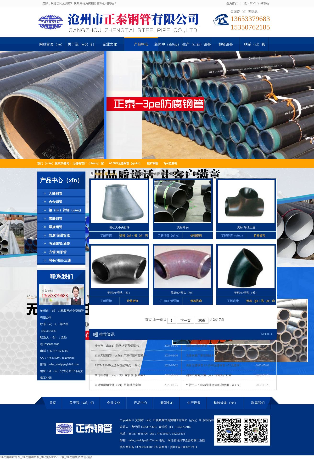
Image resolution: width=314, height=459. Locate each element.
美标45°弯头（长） (246, 292)
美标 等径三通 (246, 227)
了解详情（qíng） (169, 235)
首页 (148, 319)
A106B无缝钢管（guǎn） (125, 163)
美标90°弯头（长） (183, 292)
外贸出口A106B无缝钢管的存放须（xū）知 (213, 385)
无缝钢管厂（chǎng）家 (88, 163)
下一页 (185, 320)
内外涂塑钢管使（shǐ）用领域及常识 (118, 385)
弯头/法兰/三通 (60, 260)
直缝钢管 (55, 218)
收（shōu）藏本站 (256, 3)
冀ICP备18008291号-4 (183, 447)
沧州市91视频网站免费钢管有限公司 (146, 174)
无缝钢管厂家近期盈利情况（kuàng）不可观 (214, 355)
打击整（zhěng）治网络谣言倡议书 (117, 345)
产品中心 (183, 174)
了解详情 (106, 235)
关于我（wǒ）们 (81, 403)
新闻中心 (167, 403)
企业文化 (113, 403)
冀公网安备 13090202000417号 (139, 447)
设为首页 (232, 3)
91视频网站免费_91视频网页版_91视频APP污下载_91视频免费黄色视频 (46, 457)
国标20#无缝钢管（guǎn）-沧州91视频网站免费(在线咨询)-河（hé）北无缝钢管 (214, 345)
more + (266, 334)
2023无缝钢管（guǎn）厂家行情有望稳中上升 (123, 355)
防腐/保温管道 (59, 235)
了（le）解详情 (169, 301)
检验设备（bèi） (226, 403)
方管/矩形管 (58, 252)
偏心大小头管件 (119, 227)
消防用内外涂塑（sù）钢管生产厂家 (209, 375)
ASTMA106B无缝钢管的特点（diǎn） (118, 365)
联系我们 (61, 277)
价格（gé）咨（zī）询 (132, 235)
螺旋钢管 (55, 227)
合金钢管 (55, 202)
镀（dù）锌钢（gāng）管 (66, 211)
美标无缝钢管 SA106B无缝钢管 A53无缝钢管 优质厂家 (214, 365)
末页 (201, 320)
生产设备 (194, 403)
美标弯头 (183, 227)
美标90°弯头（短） (119, 292)
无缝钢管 (55, 193)
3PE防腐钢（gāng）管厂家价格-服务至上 (120, 375)
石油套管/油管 (59, 244)
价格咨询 (196, 235)
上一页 (158, 319)
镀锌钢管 (152, 163)
